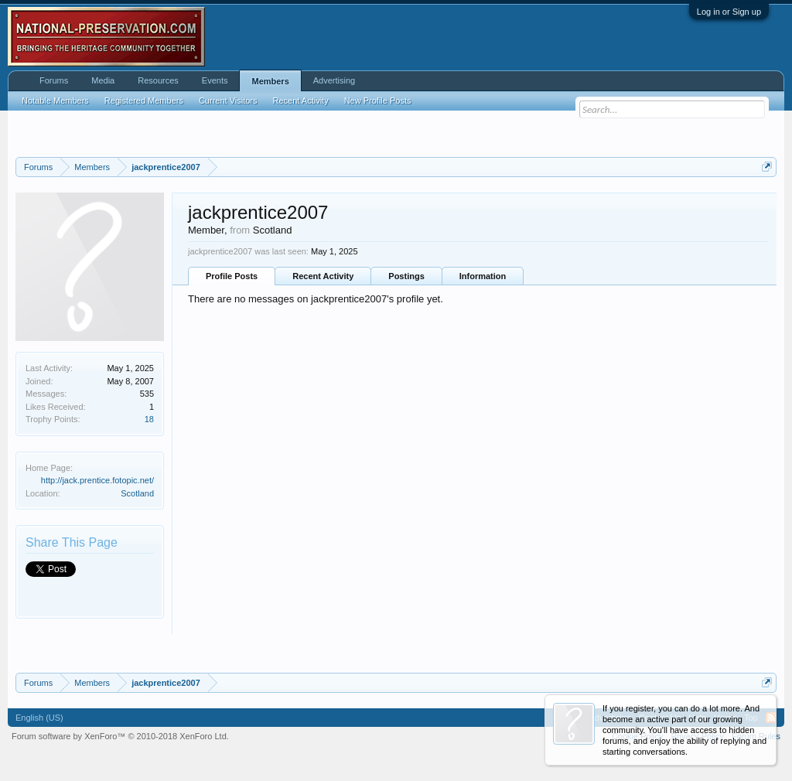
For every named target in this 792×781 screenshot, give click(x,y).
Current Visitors (228, 100)
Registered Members (143, 100)
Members (269, 81)
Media (102, 80)
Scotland (137, 493)
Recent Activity (322, 276)
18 (149, 419)
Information (483, 276)
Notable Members (55, 100)
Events (215, 80)
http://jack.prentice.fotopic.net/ (97, 480)
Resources (158, 80)
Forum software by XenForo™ (120, 736)
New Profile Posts (377, 100)
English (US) (39, 717)
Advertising (334, 80)
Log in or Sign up (729, 11)
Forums (53, 80)
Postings (406, 276)
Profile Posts (232, 276)
